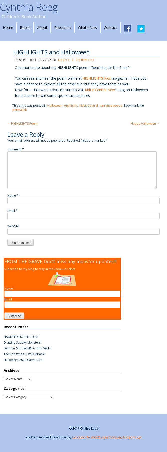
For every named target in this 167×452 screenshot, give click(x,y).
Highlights (71, 105)
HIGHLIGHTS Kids (97, 78)
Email (12, 211)
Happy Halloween (145, 123)
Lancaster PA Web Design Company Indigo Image (107, 437)
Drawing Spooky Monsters (22, 342)
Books (25, 27)
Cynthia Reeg (29, 7)
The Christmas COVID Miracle (24, 354)
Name (12, 195)
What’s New (87, 27)
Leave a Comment (76, 60)
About (42, 27)
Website (13, 226)
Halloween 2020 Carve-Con (23, 360)
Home (8, 27)
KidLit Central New (100, 89)
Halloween (54, 105)
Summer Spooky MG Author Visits (27, 348)
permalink (19, 110)
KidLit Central (88, 105)
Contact (110, 27)
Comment (15, 149)
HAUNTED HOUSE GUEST (21, 337)
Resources (62, 27)
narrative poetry (110, 105)
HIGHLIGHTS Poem (22, 123)
